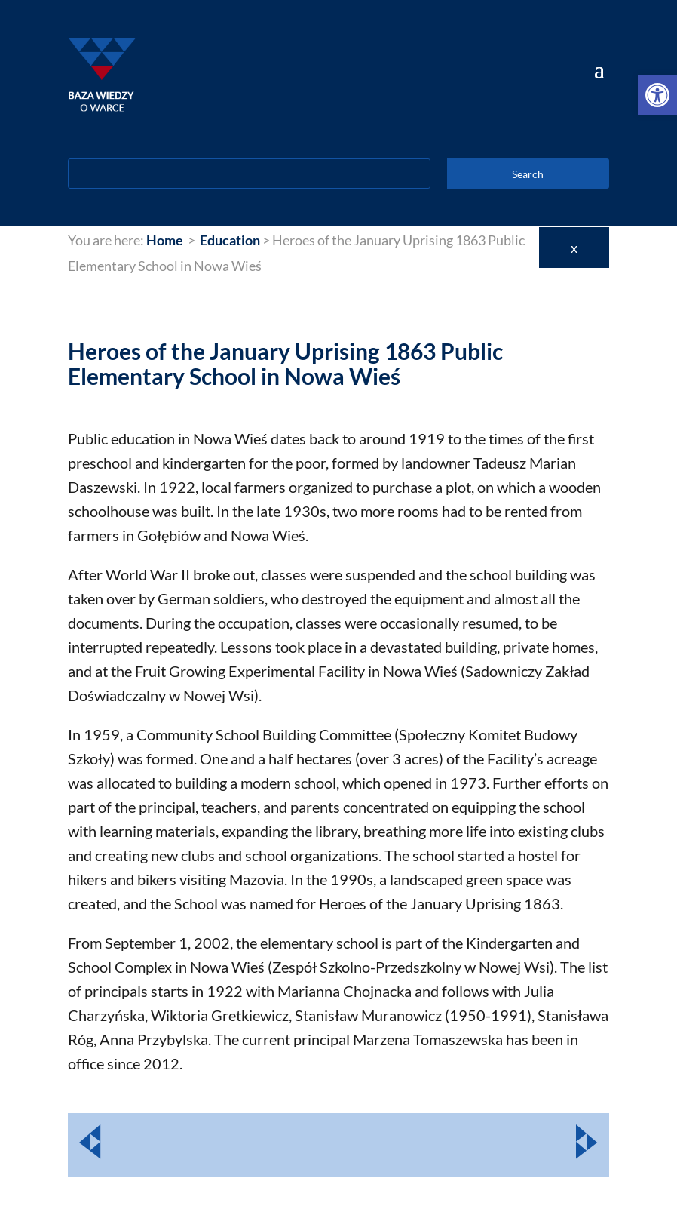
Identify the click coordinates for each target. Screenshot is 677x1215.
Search (528, 174)
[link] (657, 95)
